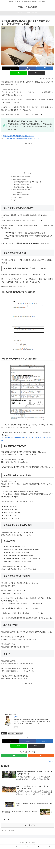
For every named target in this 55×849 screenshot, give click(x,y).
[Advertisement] (27, 156)
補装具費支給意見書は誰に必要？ (22, 177)
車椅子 (4, 734)
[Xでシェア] (10, 68)
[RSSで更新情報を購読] (17, 729)
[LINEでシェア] (18, 73)
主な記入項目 (17, 193)
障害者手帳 (19, 734)
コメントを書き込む (27, 827)
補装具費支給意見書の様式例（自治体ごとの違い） (28, 182)
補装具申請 (11, 734)
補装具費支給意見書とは (19, 179)
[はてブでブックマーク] (44, 68)
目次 (25, 173)
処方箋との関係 (16, 198)
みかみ (16, 718)
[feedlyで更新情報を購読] (15, 729)
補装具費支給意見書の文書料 (20, 196)
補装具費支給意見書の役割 (21, 185)
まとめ (14, 201)
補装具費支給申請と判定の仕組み (23, 187)
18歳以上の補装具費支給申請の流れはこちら (18, 136)
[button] (36, 73)
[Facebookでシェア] (27, 68)
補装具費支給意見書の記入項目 (21, 190)
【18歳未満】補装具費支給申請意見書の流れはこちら (21, 138)
